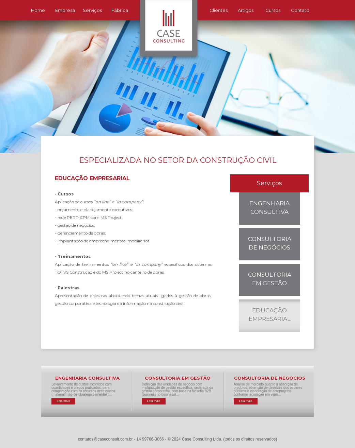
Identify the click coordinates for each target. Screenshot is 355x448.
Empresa (65, 10)
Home (38, 10)
